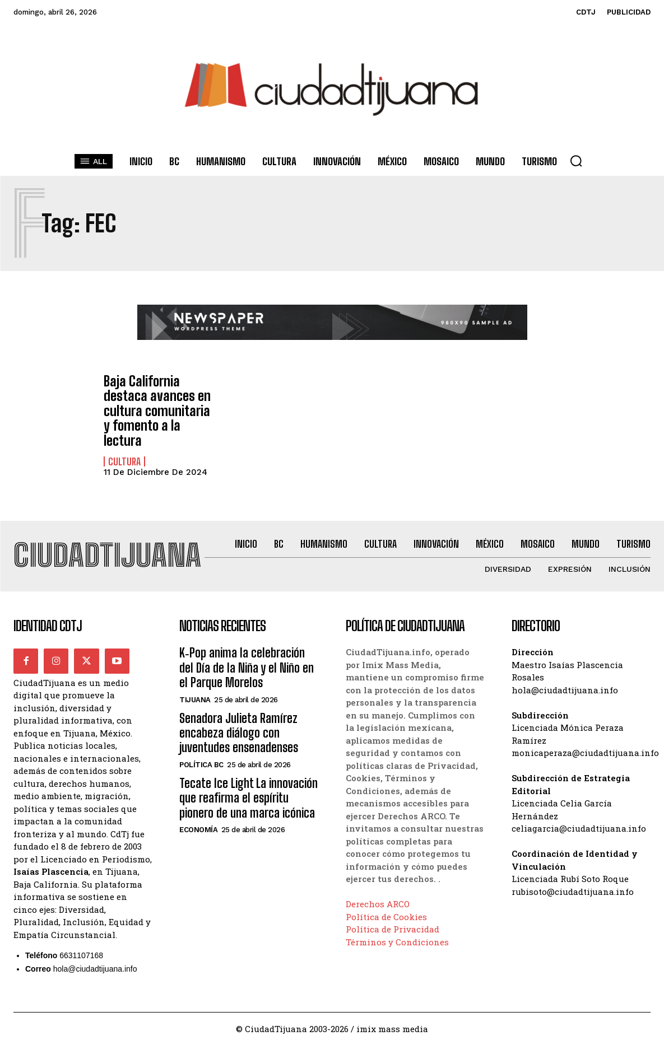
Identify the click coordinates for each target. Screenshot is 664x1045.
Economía (198, 829)
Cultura (124, 461)
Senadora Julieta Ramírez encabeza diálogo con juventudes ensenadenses (238, 733)
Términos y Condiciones (397, 942)
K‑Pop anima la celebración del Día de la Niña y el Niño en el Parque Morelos (246, 667)
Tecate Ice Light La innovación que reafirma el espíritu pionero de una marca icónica (248, 798)
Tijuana (195, 700)
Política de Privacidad (392, 929)
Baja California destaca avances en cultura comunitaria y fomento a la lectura (157, 411)
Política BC (201, 765)
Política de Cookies (386, 916)
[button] (576, 160)
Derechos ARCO (378, 903)
